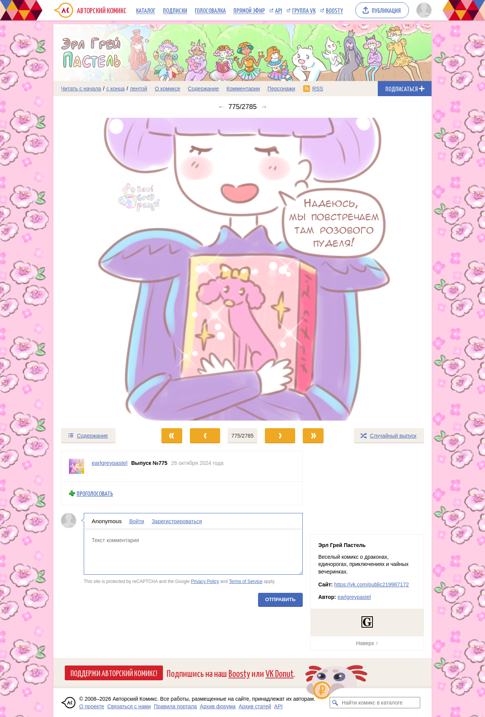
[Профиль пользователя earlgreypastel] (76, 466)
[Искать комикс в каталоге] (335, 702)
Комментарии (243, 89)
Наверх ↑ (367, 643)
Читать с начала (81, 89)
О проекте (91, 706)
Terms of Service (246, 581)
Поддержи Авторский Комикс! (113, 673)
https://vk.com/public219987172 (371, 584)
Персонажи (281, 89)
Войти (136, 521)
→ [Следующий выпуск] (264, 107)
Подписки (175, 10)
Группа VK (304, 10)
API (278, 10)
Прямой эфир (249, 10)
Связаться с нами (129, 706)
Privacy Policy (205, 581)
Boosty (334, 10)
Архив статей (255, 706)
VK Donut (280, 673)
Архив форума (218, 706)
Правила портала (175, 706)
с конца (115, 89)
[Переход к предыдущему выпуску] (100, 269)
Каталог (145, 10)
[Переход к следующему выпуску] (242, 269)
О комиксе (167, 89)
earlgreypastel (354, 597)
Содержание (203, 89)
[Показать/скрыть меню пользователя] (423, 10)
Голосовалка (210, 10)
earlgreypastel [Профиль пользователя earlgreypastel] (109, 463)
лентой (138, 89)
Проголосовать (95, 493)
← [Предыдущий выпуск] (220, 107)
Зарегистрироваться (177, 521)
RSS (317, 89)
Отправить (280, 599)
